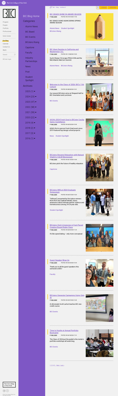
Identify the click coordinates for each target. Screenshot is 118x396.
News (28, 66)
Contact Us (6, 47)
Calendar (5, 44)
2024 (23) (30, 96)
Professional (7, 31)
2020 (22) (30, 117)
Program (5, 22)
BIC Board (29, 32)
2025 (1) (29, 91)
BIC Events (30, 37)
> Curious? (104, 7)
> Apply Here (112, 7)
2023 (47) (30, 102)
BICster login (7, 59)
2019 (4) (29, 123)
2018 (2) (29, 128)
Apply (4, 50)
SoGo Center (7, 36)
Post (27, 72)
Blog (57, 7)
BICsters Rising (32, 42)
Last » (62, 365)
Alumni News (31, 26)
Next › (58, 365)
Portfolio (5, 28)
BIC (54, 7)
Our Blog (5, 40)
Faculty (28, 52)
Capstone (29, 47)
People (5, 25)
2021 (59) (30, 112)
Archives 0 (63, 7)
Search (5, 54)
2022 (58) (30, 107)
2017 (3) (29, 133)
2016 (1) (29, 138)
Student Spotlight (67, 28)
